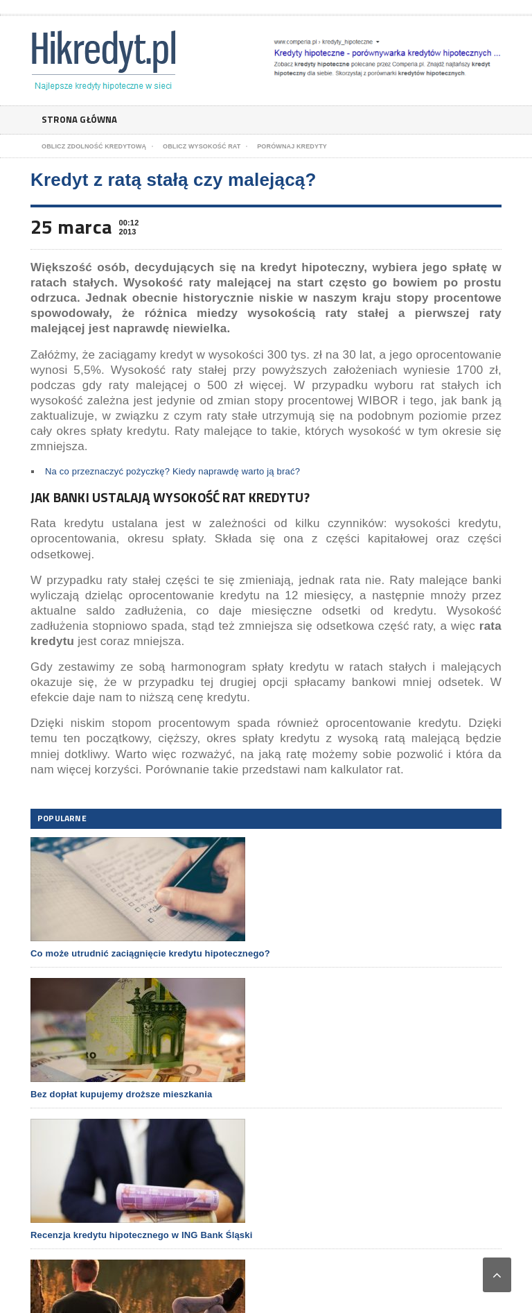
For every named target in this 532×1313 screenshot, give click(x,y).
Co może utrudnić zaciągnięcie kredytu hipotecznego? (150, 953)
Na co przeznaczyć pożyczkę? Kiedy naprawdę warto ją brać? (172, 471)
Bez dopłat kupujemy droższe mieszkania (121, 1094)
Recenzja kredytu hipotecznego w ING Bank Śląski (141, 1235)
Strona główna (82, 119)
